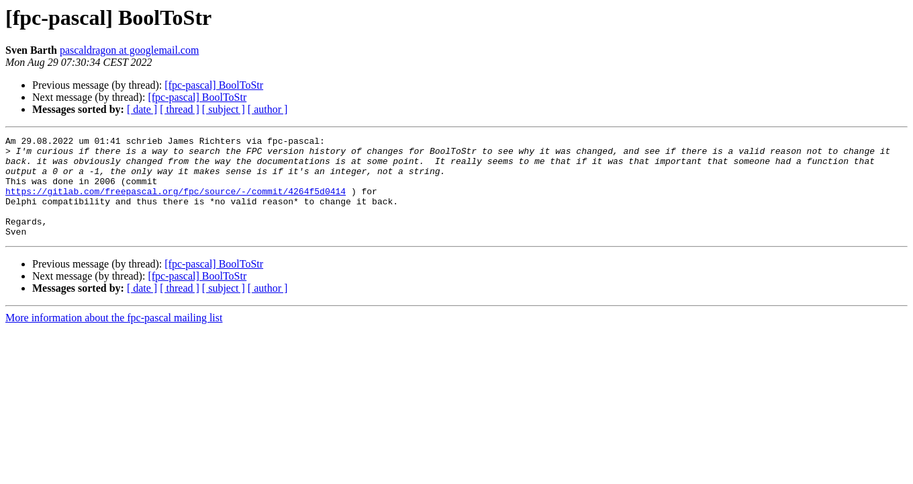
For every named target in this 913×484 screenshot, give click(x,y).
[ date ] (142, 109)
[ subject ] (223, 109)
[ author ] (268, 109)
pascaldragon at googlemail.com (129, 50)
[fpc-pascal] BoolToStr (213, 85)
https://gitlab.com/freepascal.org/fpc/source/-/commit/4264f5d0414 (175, 203)
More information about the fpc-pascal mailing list (113, 338)
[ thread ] (179, 109)
